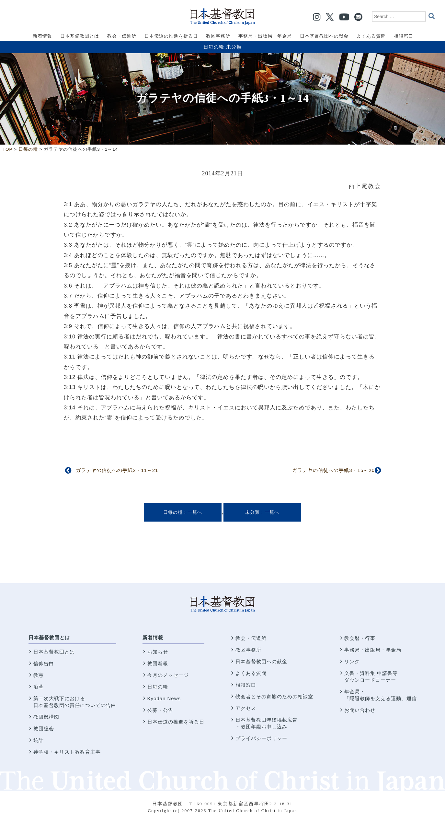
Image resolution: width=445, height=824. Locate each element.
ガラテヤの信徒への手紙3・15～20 (333, 470)
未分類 (234, 47)
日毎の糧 (213, 47)
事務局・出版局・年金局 (372, 650)
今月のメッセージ (168, 675)
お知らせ (157, 651)
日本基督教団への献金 (261, 661)
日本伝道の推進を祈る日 (175, 721)
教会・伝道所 (251, 638)
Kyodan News (164, 698)
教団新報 (157, 663)
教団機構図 (46, 717)
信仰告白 (43, 663)
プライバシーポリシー (261, 738)
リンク (352, 661)
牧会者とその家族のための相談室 (274, 696)
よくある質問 (251, 673)
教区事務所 (248, 650)
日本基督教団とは (49, 637)
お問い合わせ (359, 710)
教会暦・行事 (359, 638)
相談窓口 (245, 685)
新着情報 (153, 637)
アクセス (245, 708)
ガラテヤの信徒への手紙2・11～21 (117, 470)
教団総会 (43, 728)
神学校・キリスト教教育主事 (67, 752)
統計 (38, 740)
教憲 (38, 675)
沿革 (38, 686)
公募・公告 (160, 710)
